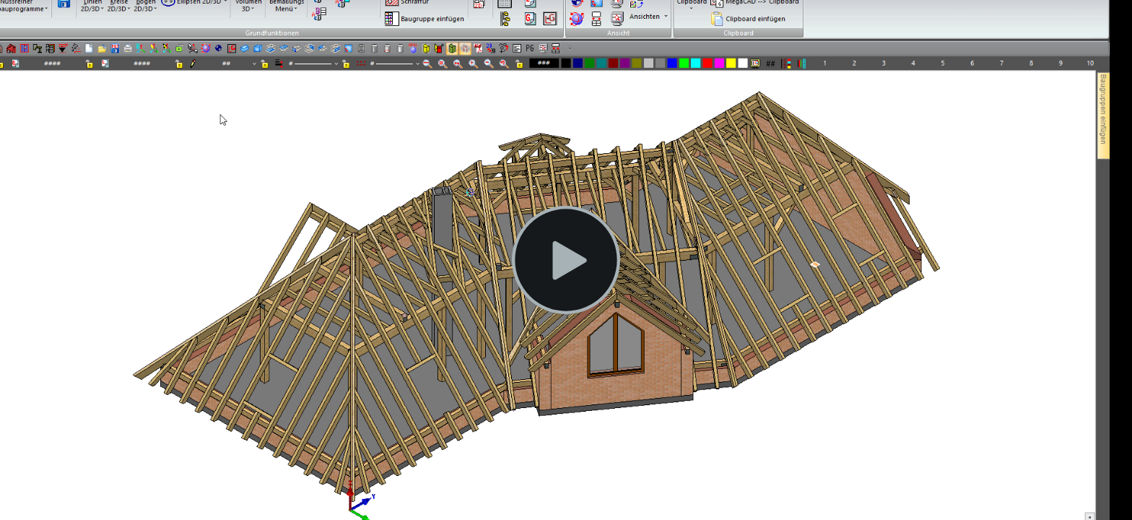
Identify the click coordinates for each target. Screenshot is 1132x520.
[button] (566, 260)
